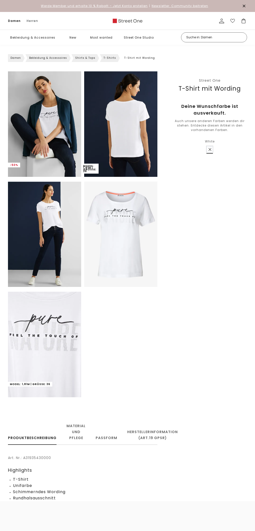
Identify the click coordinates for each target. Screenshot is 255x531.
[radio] (209, 149)
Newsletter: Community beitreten (180, 6)
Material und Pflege (76, 431)
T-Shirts (110, 58)
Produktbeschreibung (32, 437)
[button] (59, 37)
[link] (127, 21)
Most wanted (101, 37)
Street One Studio (139, 37)
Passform (106, 437)
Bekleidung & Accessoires (32, 37)
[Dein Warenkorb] (243, 20)
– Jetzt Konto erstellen (94, 6)
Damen (14, 21)
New (72, 37)
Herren (32, 21)
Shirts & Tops (85, 58)
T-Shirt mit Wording (210, 88)
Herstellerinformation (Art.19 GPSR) (152, 434)
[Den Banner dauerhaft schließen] (244, 6)
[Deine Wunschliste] (232, 20)
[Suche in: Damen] (214, 37)
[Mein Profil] (221, 20)
